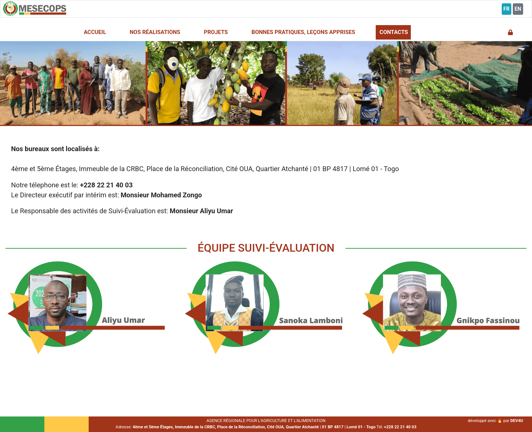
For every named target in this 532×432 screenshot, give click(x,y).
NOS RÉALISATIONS (155, 32)
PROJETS (216, 32)
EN (518, 9)
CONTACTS (393, 32)
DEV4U (516, 420)
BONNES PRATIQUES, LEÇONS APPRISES (303, 32)
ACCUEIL (95, 32)
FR (507, 9)
